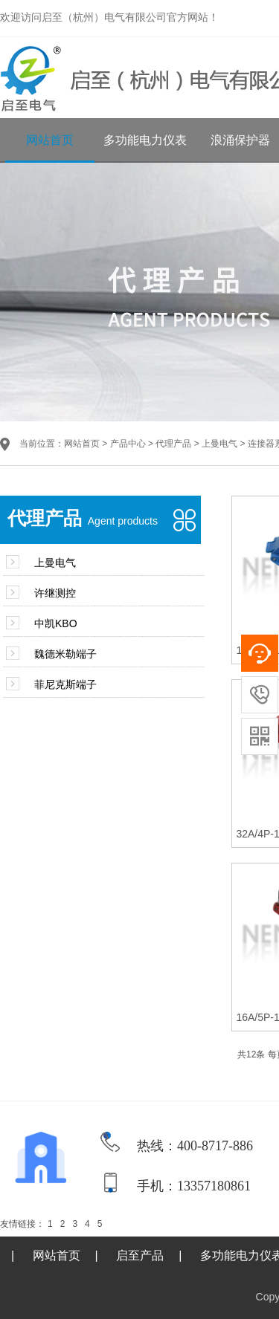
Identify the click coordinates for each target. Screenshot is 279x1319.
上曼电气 (219, 443)
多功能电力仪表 (145, 140)
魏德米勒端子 (65, 654)
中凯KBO (55, 623)
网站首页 (50, 140)
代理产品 (173, 443)
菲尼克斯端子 (65, 684)
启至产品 (140, 1255)
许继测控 (55, 593)
